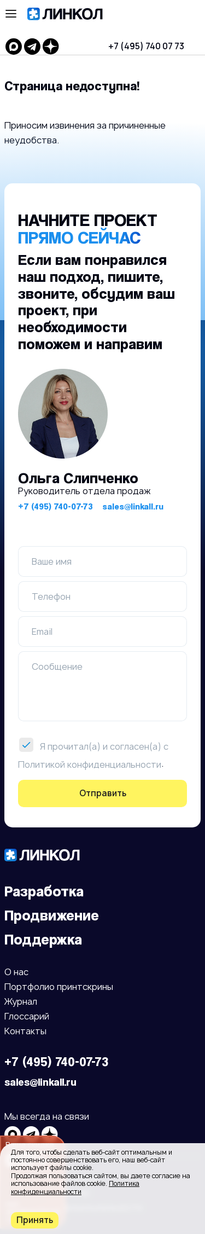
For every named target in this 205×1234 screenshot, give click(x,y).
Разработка (44, 891)
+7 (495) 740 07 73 (146, 46)
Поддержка (43, 939)
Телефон (51, 596)
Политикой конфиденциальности (89, 764)
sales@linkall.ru (132, 506)
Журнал (20, 1002)
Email (42, 631)
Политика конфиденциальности (75, 1187)
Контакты (25, 1032)
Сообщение (57, 667)
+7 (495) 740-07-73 (55, 506)
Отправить (102, 793)
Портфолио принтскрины (58, 987)
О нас (16, 972)
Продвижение (51, 915)
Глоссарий (26, 1017)
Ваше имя (52, 561)
